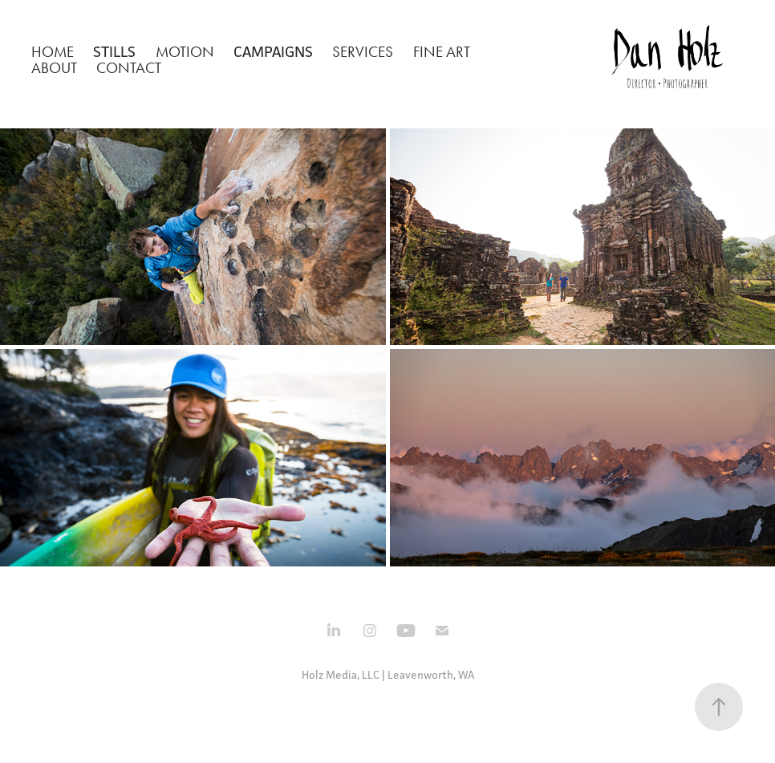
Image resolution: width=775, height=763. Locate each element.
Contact (128, 68)
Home (52, 52)
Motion (185, 52)
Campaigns (273, 51)
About (54, 68)
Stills (114, 51)
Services (362, 52)
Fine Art (441, 52)
